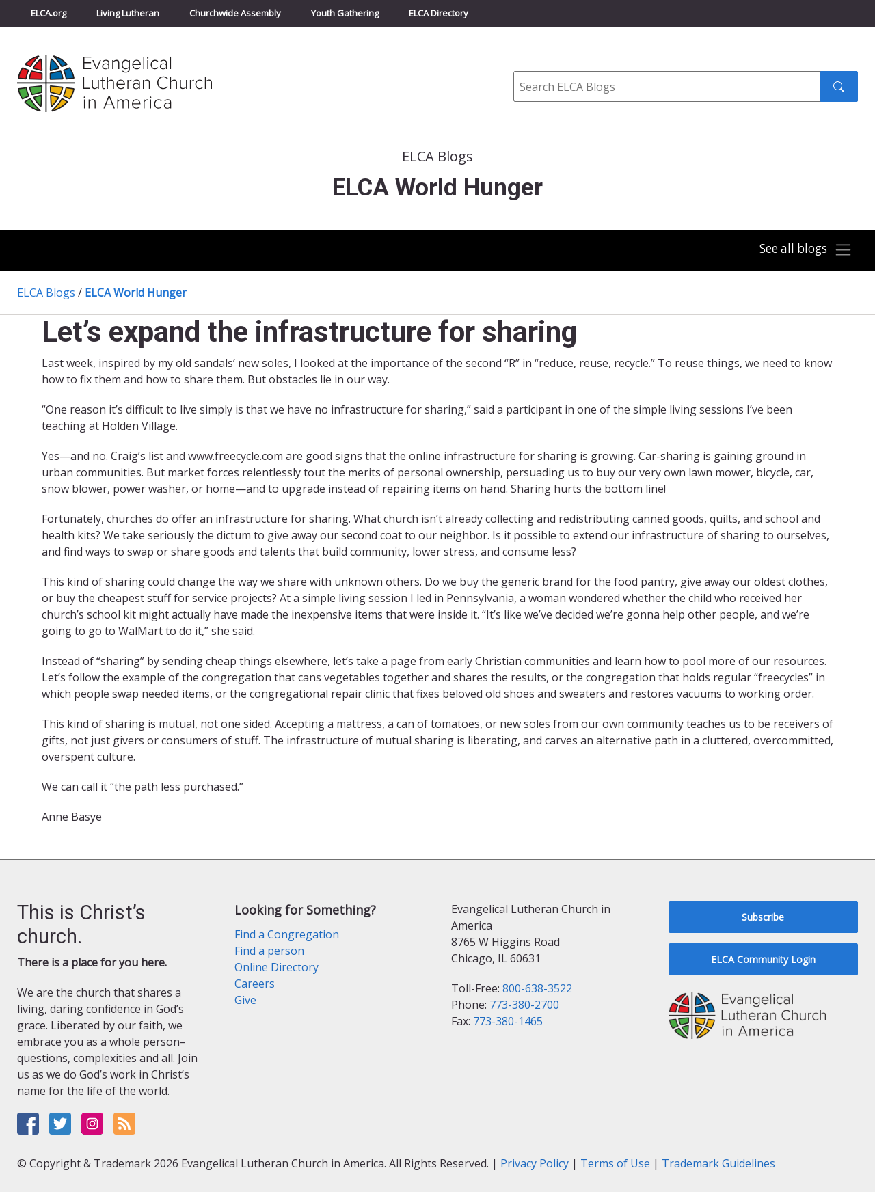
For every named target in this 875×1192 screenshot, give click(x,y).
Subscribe (763, 916)
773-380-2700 (524, 1004)
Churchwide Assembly (235, 13)
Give (245, 999)
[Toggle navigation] (802, 250)
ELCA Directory (438, 13)
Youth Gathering (345, 13)
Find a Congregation (286, 934)
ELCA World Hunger (136, 292)
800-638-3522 (537, 988)
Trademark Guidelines (718, 1163)
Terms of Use (615, 1163)
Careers (254, 983)
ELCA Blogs (46, 292)
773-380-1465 (508, 1021)
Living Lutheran (127, 13)
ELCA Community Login (763, 959)
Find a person (269, 950)
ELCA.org (48, 13)
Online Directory (276, 967)
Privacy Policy (534, 1163)
